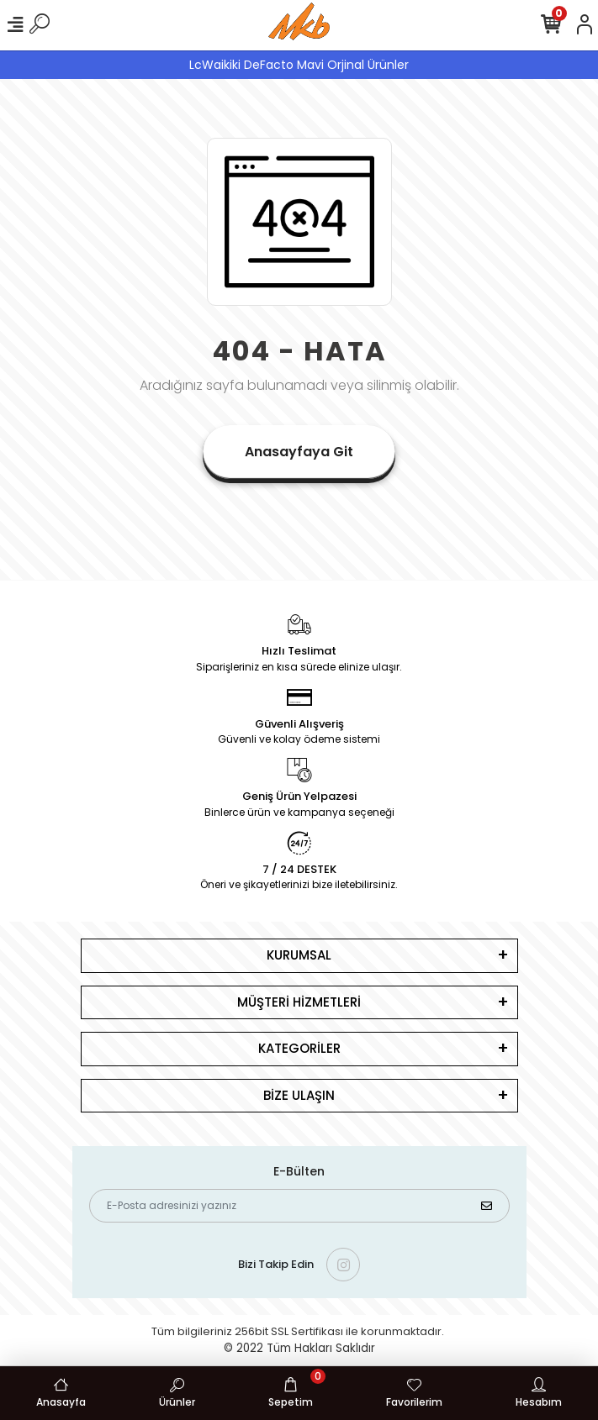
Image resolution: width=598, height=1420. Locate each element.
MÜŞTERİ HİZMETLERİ (299, 1002)
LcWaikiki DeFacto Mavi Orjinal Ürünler (299, 64)
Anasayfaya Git (299, 451)
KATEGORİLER (299, 1048)
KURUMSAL (299, 955)
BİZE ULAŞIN (299, 1095)
